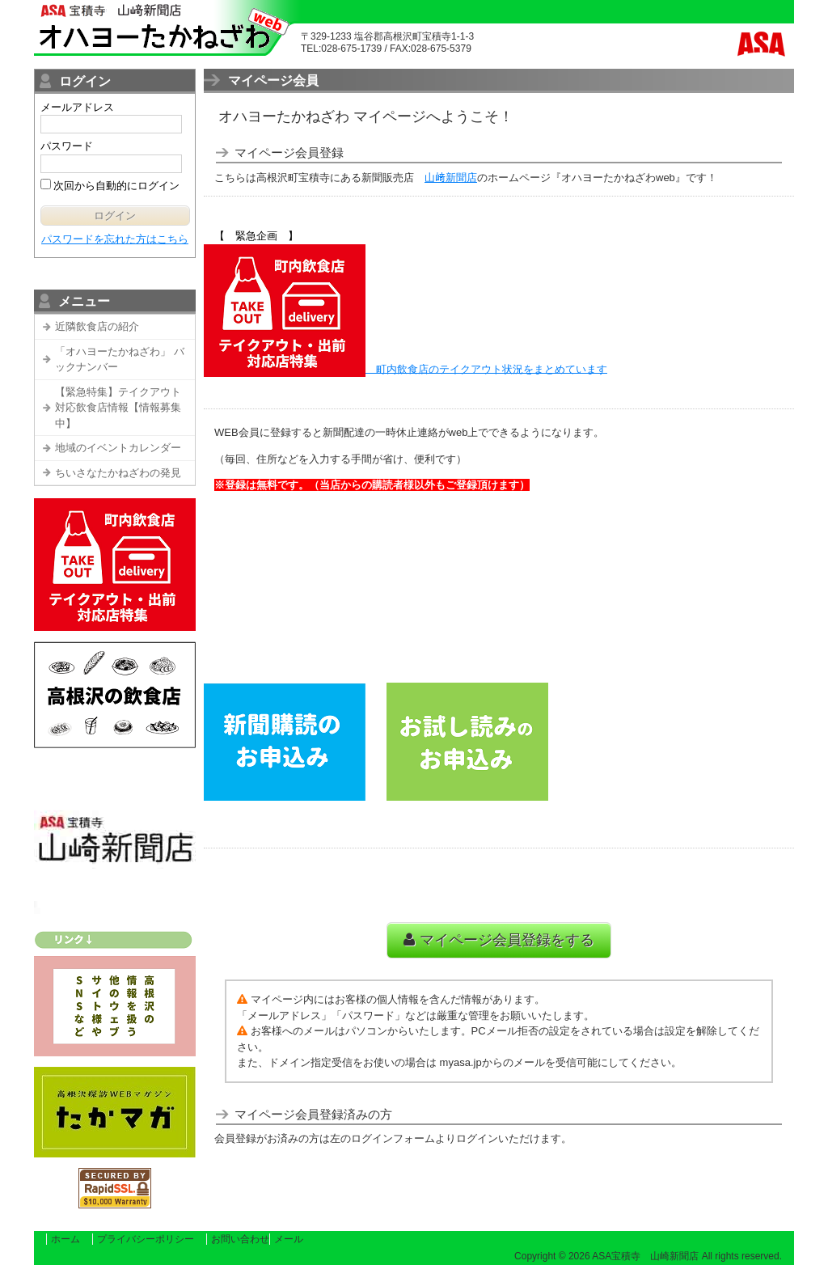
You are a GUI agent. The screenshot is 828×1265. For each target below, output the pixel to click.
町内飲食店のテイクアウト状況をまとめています (491, 368)
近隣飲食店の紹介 (97, 326)
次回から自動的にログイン (115, 186)
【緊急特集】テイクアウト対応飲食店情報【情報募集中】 (118, 407)
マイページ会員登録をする (498, 940)
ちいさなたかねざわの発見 (118, 473)
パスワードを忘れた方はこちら (114, 239)
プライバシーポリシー (145, 1239)
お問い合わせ (240, 1239)
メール (288, 1239)
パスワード (66, 146)
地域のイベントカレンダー (118, 448)
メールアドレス (77, 107)
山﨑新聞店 (451, 177)
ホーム (65, 1239)
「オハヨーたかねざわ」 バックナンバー (119, 359)
